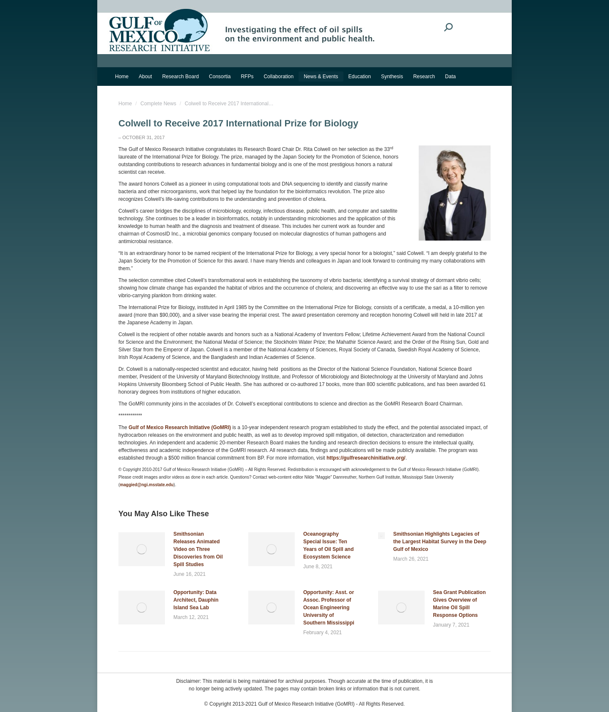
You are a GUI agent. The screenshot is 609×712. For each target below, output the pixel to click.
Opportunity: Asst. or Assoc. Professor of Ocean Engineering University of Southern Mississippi (328, 607)
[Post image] (141, 549)
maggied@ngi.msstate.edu (146, 484)
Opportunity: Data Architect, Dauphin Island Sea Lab (196, 600)
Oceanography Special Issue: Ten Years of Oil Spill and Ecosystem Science (328, 545)
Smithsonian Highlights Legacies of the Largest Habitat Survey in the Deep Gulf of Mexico (439, 541)
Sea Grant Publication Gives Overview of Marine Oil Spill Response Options (459, 603)
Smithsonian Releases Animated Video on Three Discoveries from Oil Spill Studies (198, 549)
